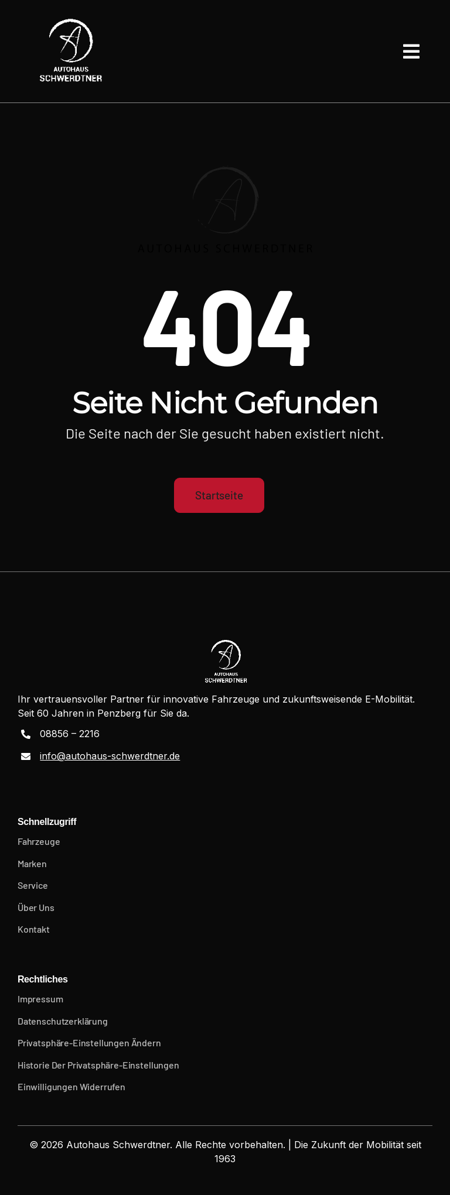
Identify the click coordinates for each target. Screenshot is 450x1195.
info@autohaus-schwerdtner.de (110, 756)
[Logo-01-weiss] (69, 51)
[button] (225, 1043)
